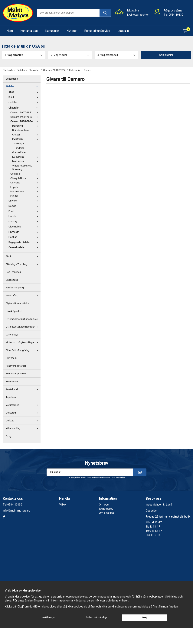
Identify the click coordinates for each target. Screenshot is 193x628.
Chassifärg (12, 280)
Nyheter (72, 31)
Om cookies (106, 513)
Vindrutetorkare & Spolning (22, 167)
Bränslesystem (20, 130)
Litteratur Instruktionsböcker (23, 319)
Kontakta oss (29, 31)
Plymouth (24, 232)
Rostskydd (23, 389)
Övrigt (9, 436)
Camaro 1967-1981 (25, 112)
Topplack (11, 397)
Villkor (63, 505)
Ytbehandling (23, 428)
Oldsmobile (24, 227)
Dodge (24, 206)
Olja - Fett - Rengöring (23, 350)
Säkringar (19, 143)
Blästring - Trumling (23, 264)
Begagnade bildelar (24, 242)
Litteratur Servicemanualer (23, 327)
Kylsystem (26, 157)
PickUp (25, 196)
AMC (24, 92)
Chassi (26, 135)
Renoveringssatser (16, 374)
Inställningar (48, 617)
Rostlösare (12, 381)
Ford (24, 211)
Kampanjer (52, 31)
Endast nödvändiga (96, 617)
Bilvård (23, 256)
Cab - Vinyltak (13, 272)
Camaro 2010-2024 (25, 121)
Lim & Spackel (13, 311)
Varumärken (23, 405)
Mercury (24, 222)
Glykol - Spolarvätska (17, 303)
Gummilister (19, 152)
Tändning (19, 148)
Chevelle (25, 174)
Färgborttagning (15, 288)
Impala (25, 187)
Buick (24, 97)
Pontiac (24, 237)
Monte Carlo (25, 191)
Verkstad (23, 413)
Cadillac (24, 102)
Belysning (26, 126)
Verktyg (23, 421)
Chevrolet (24, 108)
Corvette (25, 183)
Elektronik (26, 139)
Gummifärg (23, 295)
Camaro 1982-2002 (25, 117)
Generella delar (24, 247)
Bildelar (23, 86)
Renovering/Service (97, 31)
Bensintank (12, 79)
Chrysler (24, 201)
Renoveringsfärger (16, 366)
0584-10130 (176, 15)
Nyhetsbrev (106, 509)
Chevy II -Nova (25, 178)
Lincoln (24, 216)
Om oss (104, 505)
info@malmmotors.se (16, 511)
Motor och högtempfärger (23, 342)
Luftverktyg (12, 335)
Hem (10, 31)
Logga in (123, 31)
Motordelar (26, 161)
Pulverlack (11, 358)
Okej (144, 617)
